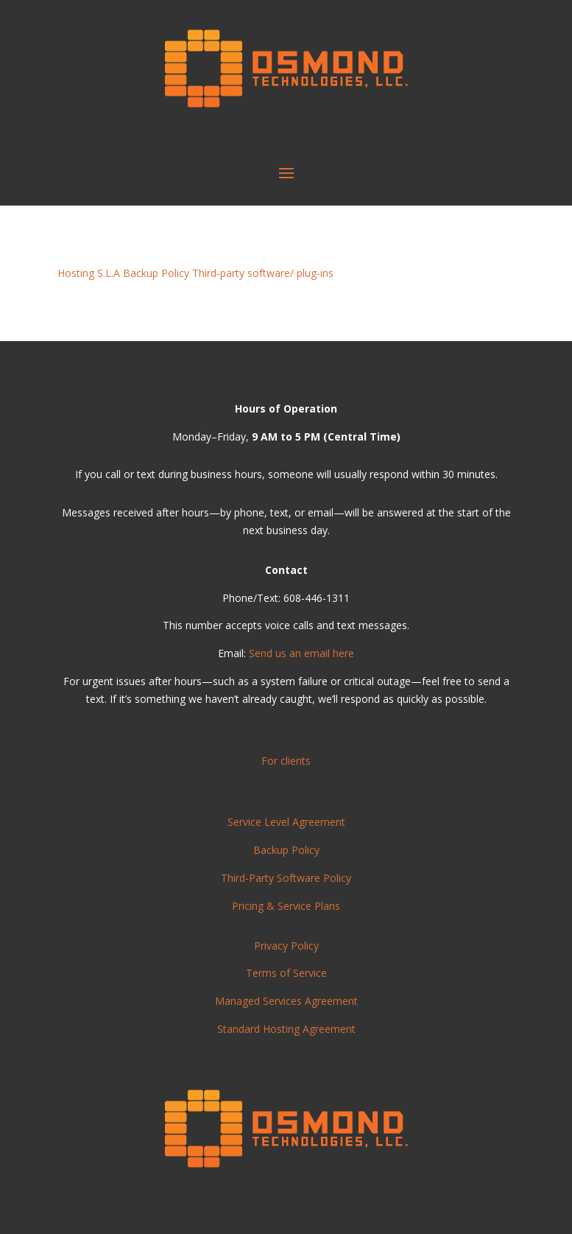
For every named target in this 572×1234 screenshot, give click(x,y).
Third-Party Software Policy (286, 878)
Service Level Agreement (286, 822)
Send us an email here (301, 653)
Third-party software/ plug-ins (262, 273)
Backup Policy (156, 273)
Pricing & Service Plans (286, 906)
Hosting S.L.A (88, 273)
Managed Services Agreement (286, 1001)
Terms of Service (286, 973)
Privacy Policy (286, 946)
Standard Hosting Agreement (286, 1029)
